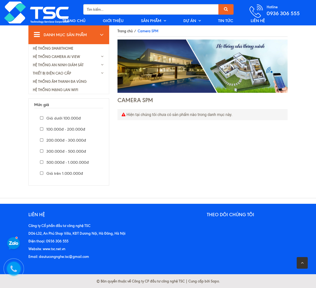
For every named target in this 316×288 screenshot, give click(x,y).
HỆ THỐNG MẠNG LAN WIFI (55, 90)
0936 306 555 (283, 13)
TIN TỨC (225, 20)
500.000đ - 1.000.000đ (64, 162)
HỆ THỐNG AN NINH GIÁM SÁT (58, 65)
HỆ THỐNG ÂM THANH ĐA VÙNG (60, 81)
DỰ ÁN (189, 20)
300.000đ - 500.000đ (63, 151)
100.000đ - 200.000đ (62, 129)
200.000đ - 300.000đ (63, 140)
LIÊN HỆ (258, 20)
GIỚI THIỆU (113, 20)
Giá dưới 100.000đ (60, 118)
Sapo (215, 281)
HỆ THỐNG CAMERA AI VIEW (56, 56)
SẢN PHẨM (151, 20)
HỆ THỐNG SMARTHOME (53, 48)
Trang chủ (125, 31)
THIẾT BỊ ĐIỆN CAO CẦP (52, 73)
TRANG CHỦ (73, 20)
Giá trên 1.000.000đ (61, 173)
